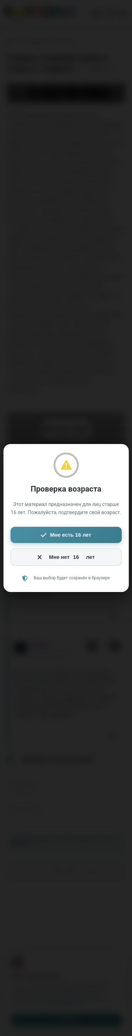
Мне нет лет (66, 557)
